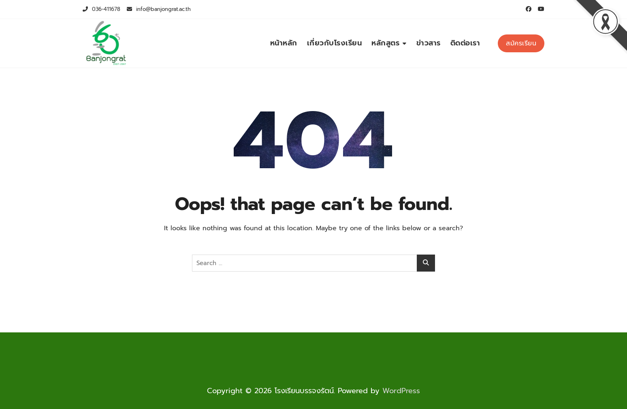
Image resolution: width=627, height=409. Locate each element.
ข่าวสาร (428, 43)
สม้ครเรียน (521, 43)
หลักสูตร (385, 43)
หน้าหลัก (283, 43)
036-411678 (101, 9)
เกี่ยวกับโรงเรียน (334, 43)
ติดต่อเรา (465, 43)
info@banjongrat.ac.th (159, 9)
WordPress (401, 390)
